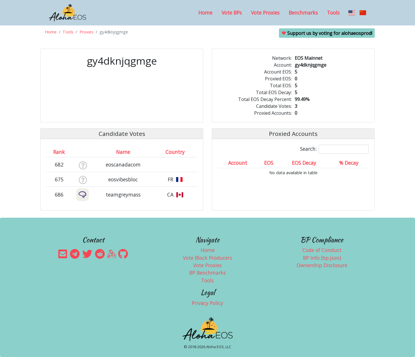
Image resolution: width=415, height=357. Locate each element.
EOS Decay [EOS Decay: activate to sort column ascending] (304, 162)
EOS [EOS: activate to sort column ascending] (268, 162)
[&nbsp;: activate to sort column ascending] (82, 152)
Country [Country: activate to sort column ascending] (175, 151)
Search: (334, 149)
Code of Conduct (322, 250)
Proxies (86, 32)
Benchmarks (303, 12)
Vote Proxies (265, 12)
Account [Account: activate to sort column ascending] (237, 162)
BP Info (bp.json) (322, 257)
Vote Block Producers (207, 257)
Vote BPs (232, 12)
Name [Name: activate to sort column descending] (123, 151)
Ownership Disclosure (322, 265)
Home (205, 12)
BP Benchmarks (207, 272)
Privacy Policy (207, 303)
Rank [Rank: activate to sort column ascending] (59, 151)
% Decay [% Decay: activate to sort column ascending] (348, 162)
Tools (333, 12)
